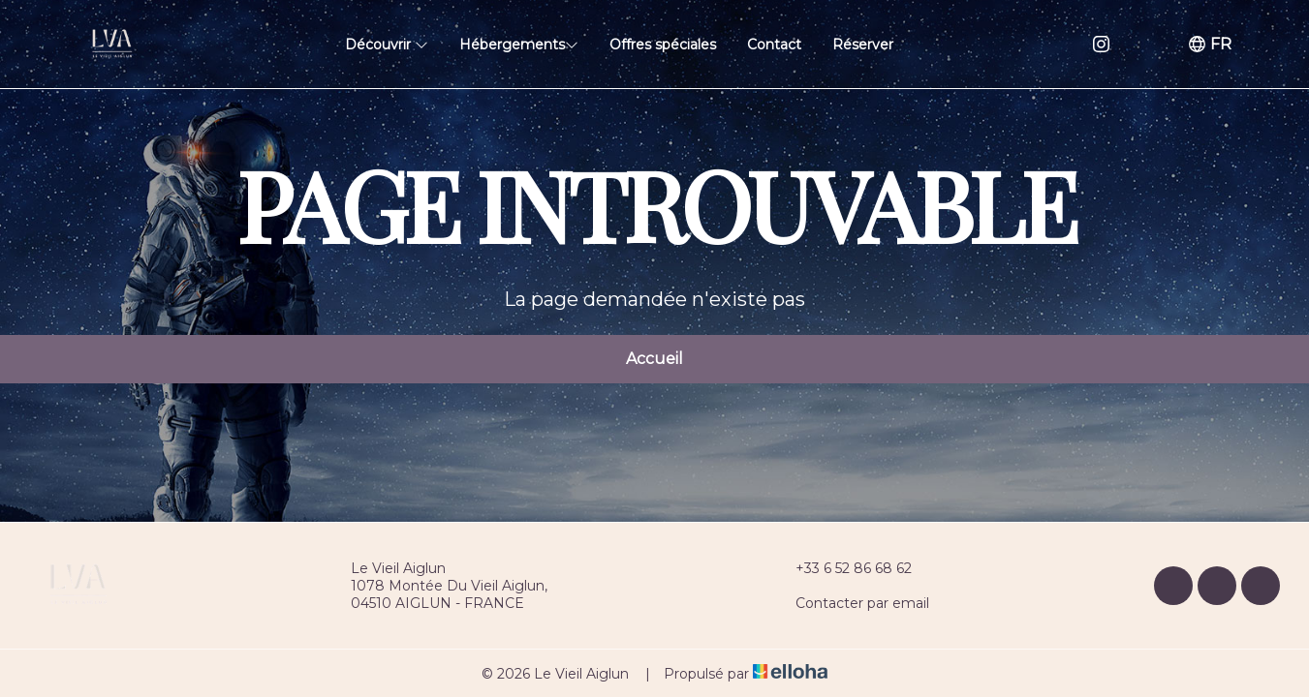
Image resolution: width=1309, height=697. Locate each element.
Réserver (862, 44)
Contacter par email (851, 603)
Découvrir (386, 44)
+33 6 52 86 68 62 (842, 568)
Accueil (654, 358)
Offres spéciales (662, 44)
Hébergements (518, 44)
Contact (774, 44)
